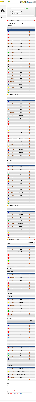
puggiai (22, 144)
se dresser (22, 171)
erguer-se (20, 192)
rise (20, 166)
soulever (21, 252)
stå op (21, 49)
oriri (19, 358)
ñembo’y (21, 58)
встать (21, 37)
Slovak (12, 84)
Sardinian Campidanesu (12, 144)
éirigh (21, 63)
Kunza (12, 64)
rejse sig (23, 49)
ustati (21, 121)
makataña (21, 109)
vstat (21, 147)
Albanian (13, 40)
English (12, 101)
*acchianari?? (21, 146)
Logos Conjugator (17, 20)
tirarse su (22, 70)
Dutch (12, 183)
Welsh (12, 379)
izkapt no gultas (21, 226)
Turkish (12, 152)
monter (21, 106)
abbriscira (21, 353)
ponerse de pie (21, 302)
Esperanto (13, 52)
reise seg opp (21, 283)
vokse (19, 49)
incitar (21, 251)
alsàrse (20, 70)
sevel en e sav (18, 374)
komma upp (21, 198)
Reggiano (13, 337)
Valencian (13, 90)
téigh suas (21, 127)
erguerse (20, 356)
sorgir (21, 201)
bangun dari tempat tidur (21, 223)
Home (7, 4)
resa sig (22, 359)
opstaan (21, 183)
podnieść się (23, 313)
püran (21, 135)
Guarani (13, 58)
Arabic (12, 174)
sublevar (23, 251)
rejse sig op (21, 308)
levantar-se (22, 192)
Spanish (13, 169)
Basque (12, 177)
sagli (19, 115)
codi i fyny (23, 379)
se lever (20, 171)
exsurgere (22, 358)
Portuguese (12, 140)
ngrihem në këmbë (21, 175)
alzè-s (21, 78)
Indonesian (12, 223)
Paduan (12, 70)
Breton (12, 46)
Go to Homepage (10, 18)
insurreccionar (21, 263)
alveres (21, 337)
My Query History (10, 4)
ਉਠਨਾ (21, 75)
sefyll (18, 379)
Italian (12, 103)
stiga (21, 150)
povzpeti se (20, 149)
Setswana (13, 195)
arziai (20, 144)
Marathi (12, 69)
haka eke (21, 141)
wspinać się (18, 138)
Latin (12, 66)
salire (21, 103)
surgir (21, 169)
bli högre (21, 87)
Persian (12, 72)
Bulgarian (13, 220)
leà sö (21, 43)
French (12, 106)
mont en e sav (23, 374)
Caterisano (12, 118)
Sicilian (12, 146)
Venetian (13, 155)
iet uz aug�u (20, 132)
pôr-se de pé (19, 314)
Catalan (12, 180)
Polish (12, 138)
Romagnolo (12, 78)
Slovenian (13, 149)
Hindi (12, 61)
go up (21, 101)
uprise (21, 249)
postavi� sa (21, 84)
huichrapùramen (21, 67)
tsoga (21, 195)
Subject (10, 15)
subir (21, 112)
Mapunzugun (12, 67)
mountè (21, 143)
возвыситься (21, 172)
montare (21, 155)
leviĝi (21, 52)
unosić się (24, 138)
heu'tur (21, 64)
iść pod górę (21, 138)
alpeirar (22, 356)
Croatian (13, 121)
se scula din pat (21, 232)
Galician (13, 356)
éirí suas (21, 280)
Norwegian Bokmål (13, 283)
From (10, 11)
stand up (20, 368)
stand (22, 368)
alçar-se (21, 90)
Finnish (12, 186)
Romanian (13, 232)
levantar (21, 285)
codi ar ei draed (20, 379)
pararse (24, 371)
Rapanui (13, 141)
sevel (21, 46)
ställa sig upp (21, 289)
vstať (19, 84)
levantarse (21, 350)
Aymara (12, 109)
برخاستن (22, 72)
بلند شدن (20, 72)
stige (18, 49)
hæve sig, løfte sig (21, 181)
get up (21, 166)
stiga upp (21, 235)
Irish (12, 63)
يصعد (21, 174)
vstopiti (22, 149)
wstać (21, 229)
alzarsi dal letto (21, 214)
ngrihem (21, 40)
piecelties (21, 282)
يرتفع (20, 174)
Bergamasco (12, 43)
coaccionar (19, 251)
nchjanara (21, 118)
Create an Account (34, 4)
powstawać (20, 313)
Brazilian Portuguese (12, 112)
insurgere (21, 66)
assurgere (21, 189)
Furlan (12, 55)
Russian (13, 37)
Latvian (12, 226)
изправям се (21, 220)
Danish (12, 49)
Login (30, 4)
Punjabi (12, 75)
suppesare (21, 81)
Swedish (13, 87)
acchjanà (22, 115)
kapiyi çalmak (21, 152)
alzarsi (21, 326)
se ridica (21, 286)
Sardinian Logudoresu (12, 81)
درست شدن (21, 311)
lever (21, 217)
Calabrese (13, 115)
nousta (21, 186)
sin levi (21, 355)
